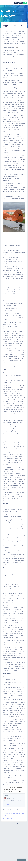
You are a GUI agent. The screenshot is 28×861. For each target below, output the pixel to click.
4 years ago (5, 28)
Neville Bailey (10, 798)
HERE (4, 791)
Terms (18, 823)
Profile (8, 804)
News (15, 2)
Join (25, 2)
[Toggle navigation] (3, 2)
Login (20, 2)
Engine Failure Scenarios (8, 818)
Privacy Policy (12, 823)
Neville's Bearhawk (14, 809)
